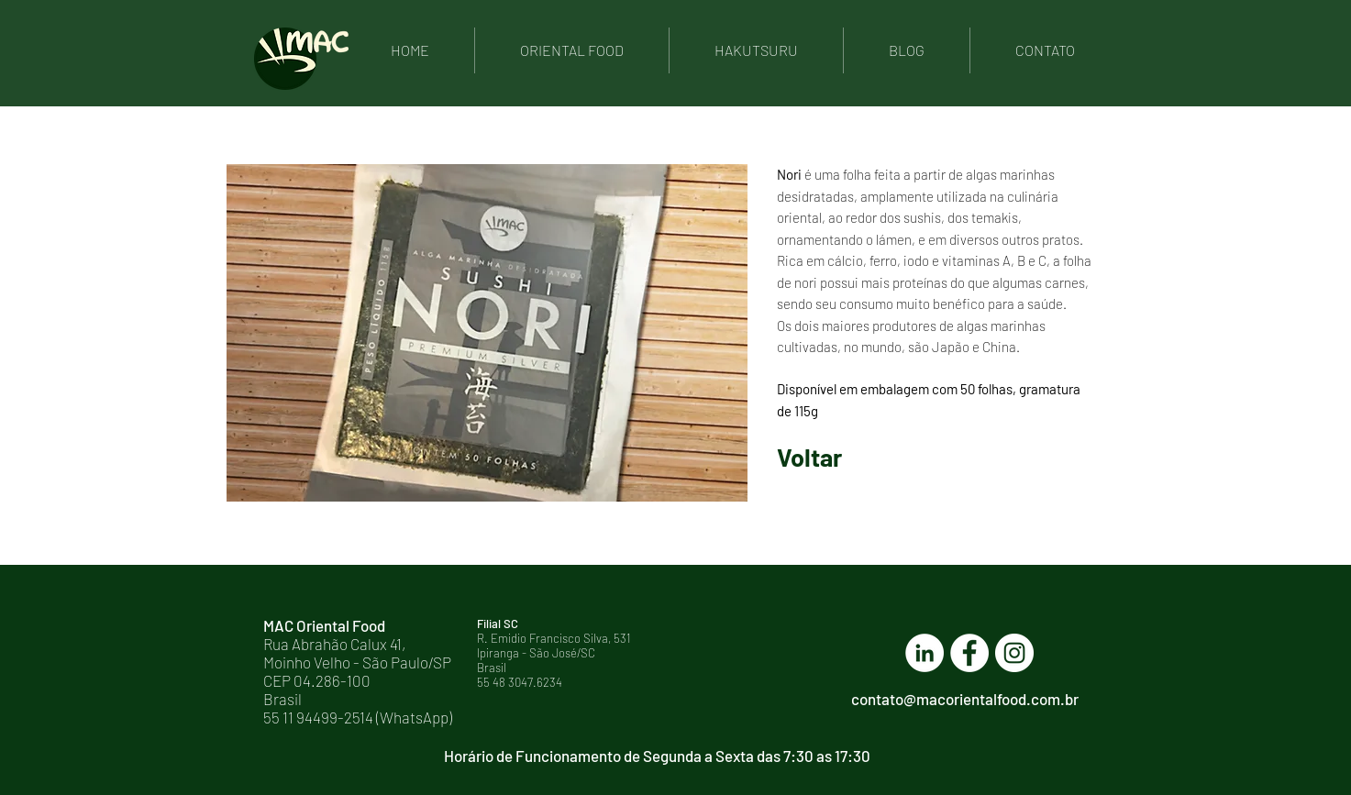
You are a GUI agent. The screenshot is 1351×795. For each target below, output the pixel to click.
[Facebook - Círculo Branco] (969, 653)
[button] (487, 333)
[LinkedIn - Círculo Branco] (924, 653)
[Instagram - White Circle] (1014, 653)
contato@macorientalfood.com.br (965, 699)
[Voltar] (842, 457)
